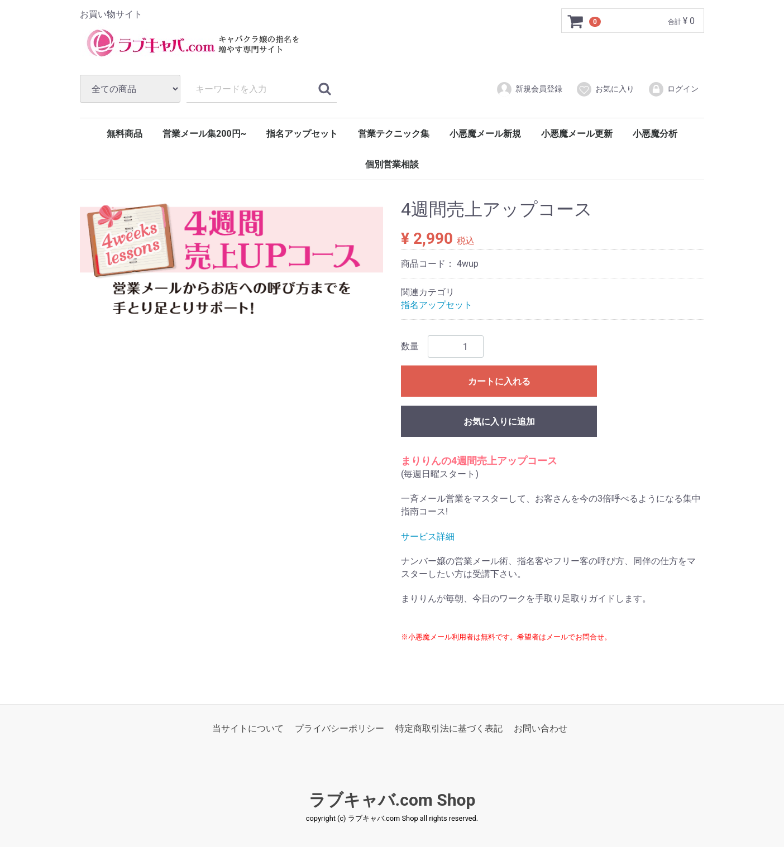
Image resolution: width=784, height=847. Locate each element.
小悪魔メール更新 (577, 133)
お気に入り (605, 89)
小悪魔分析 (655, 133)
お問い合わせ (540, 728)
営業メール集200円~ (204, 133)
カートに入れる (499, 381)
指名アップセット (302, 133)
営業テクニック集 (393, 133)
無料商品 (124, 133)
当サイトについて (248, 728)
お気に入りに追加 (499, 421)
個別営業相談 (392, 164)
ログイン (673, 89)
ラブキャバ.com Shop (392, 800)
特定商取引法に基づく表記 (449, 728)
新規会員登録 (529, 89)
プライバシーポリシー (339, 728)
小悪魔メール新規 (485, 133)
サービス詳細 (428, 536)
